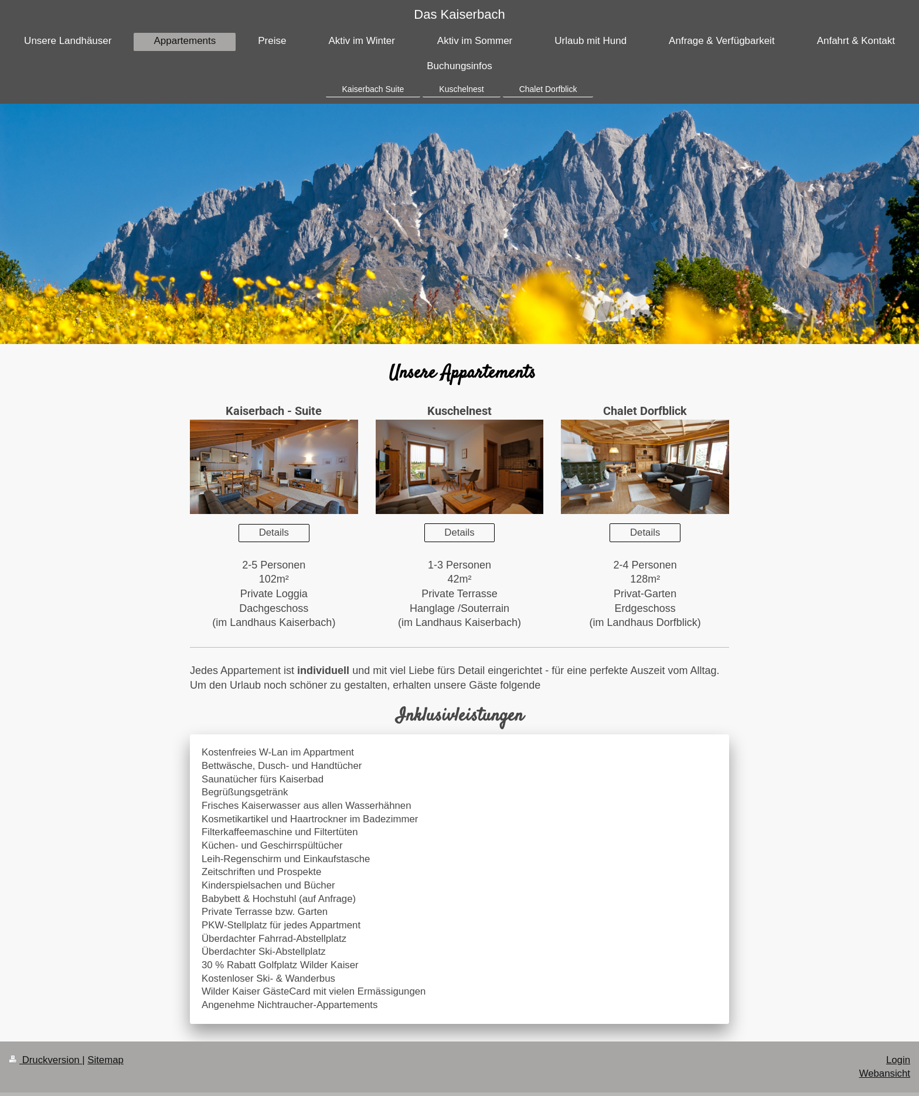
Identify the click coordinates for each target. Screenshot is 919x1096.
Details (274, 532)
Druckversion (45, 1060)
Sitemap (105, 1060)
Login (898, 1060)
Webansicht (884, 1073)
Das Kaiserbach (459, 14)
